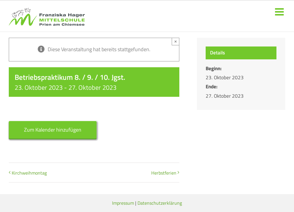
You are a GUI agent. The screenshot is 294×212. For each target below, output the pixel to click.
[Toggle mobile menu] (280, 11)
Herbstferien (163, 172)
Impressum (123, 202)
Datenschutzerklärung (159, 202)
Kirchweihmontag (29, 172)
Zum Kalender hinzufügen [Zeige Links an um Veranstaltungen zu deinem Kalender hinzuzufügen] (52, 130)
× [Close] (175, 41)
